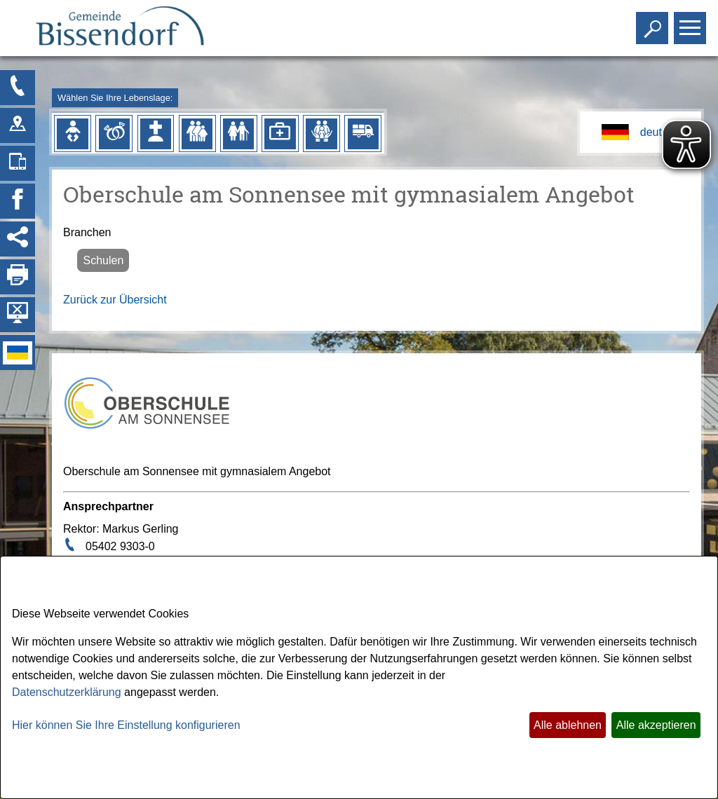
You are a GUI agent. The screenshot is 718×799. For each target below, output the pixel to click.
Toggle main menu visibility (691, 22)
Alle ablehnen (568, 725)
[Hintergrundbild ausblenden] (17, 314)
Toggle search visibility (654, 22)
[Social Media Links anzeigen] (17, 239)
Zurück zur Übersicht (115, 300)
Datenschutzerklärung (66, 692)
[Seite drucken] (17, 276)
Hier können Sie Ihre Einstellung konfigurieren (126, 725)
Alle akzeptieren (656, 725)
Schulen (103, 260)
